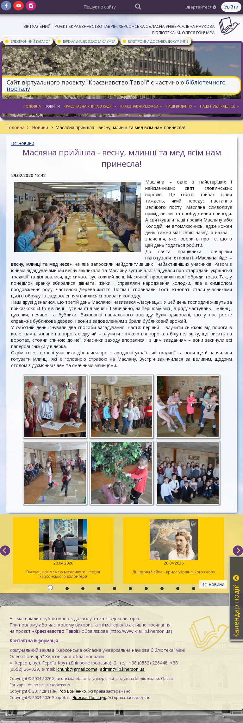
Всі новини (22, 143)
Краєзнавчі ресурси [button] (141, 106)
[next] (238, 550)
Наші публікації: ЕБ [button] (219, 106)
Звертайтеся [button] (200, 7)
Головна (15, 127)
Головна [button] (32, 106)
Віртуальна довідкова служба (86, 41)
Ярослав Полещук (89, 697)
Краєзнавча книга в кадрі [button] (90, 106)
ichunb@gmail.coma (76, 669)
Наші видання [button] (181, 106)
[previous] (5, 550)
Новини (40, 127)
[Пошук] (138, 6)
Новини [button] (52, 106)
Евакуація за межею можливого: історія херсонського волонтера (63, 549)
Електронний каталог (27, 41)
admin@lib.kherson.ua (122, 669)
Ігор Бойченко (72, 691)
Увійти (231, 7)
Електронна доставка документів (155, 41)
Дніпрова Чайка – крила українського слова (173, 547)
